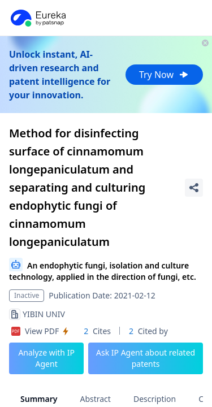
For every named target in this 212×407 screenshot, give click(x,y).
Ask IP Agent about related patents (145, 358)
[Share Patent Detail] (194, 188)
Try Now (164, 74)
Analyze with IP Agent (46, 358)
